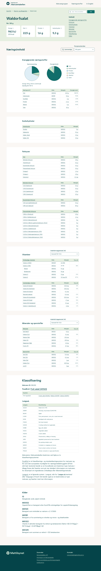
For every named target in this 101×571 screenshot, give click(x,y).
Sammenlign (67, 49)
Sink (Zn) (25, 357)
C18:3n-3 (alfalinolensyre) (29, 217)
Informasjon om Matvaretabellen (45, 557)
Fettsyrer (71, 22)
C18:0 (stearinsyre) (28, 194)
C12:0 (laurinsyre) (27, 185)
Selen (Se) (25, 360)
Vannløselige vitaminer (29, 283)
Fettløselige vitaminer (29, 260)
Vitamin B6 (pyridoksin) (29, 297)
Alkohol (25, 104)
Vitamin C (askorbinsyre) (29, 306)
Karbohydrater (73, 24)
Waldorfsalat (33, 11)
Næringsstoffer (77, 4)
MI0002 (54, 93)
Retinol (26, 268)
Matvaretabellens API (42, 555)
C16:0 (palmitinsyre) (28, 191)
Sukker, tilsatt (26, 135)
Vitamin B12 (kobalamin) (29, 303)
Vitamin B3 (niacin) (28, 291)
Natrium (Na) (26, 337)
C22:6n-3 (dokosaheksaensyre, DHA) (33, 237)
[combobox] (77, 11)
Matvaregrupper (62, 4)
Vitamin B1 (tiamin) (28, 285)
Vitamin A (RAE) (27, 263)
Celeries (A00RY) (64, 395)
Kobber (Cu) (26, 363)
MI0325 (54, 263)
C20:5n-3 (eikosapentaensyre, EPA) (32, 231)
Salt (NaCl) (26, 331)
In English (89, 4)
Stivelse (25, 129)
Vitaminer (72, 27)
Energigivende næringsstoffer (78, 20)
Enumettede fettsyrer (28, 165)
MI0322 (54, 265)
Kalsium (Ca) (26, 334)
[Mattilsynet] (15, 553)
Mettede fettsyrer (28, 160)
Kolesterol (25, 177)
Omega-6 (25, 174)
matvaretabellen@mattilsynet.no (75, 555)
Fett (24, 93)
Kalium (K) (25, 340)
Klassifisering (73, 34)
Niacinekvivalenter (27, 294)
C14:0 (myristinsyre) (28, 188)
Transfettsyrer (26, 162)
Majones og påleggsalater (20, 11)
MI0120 (54, 331)
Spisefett (8, 11)
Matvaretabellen (18, 4)
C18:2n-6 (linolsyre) (28, 214)
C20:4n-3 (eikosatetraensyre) (30, 225)
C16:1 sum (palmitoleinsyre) (30, 203)
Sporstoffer (72, 31)
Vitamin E (25, 277)
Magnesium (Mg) (27, 343)
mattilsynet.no (40, 562)
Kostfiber (25, 99)
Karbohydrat (26, 96)
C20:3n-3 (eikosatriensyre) (30, 220)
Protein (25, 101)
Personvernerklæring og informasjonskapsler (48, 560)
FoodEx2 (25, 461)
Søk (91, 11)
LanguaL (25, 474)
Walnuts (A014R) (55, 395)
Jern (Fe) (25, 354)
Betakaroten (27, 271)
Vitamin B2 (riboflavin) (29, 288)
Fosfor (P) (25, 346)
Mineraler (71, 29)
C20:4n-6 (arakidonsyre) (29, 228)
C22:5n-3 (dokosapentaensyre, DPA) (32, 234)
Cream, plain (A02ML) (44, 395)
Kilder (70, 36)
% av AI (76, 260)
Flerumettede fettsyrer (29, 168)
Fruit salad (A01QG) (39, 389)
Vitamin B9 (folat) (27, 300)
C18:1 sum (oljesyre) (28, 205)
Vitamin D (25, 274)
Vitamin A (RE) (27, 265)
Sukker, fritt (26, 138)
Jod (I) (24, 366)
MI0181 (53, 96)
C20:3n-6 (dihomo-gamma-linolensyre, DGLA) (35, 223)
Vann (24, 107)
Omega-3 (25, 171)
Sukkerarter (26, 132)
